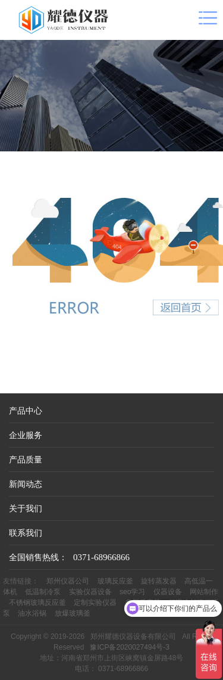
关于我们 (25, 508)
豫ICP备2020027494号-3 (129, 647)
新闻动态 (25, 484)
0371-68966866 (101, 557)
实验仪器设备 (90, 592)
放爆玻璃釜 (72, 613)
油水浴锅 (32, 613)
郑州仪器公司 (67, 581)
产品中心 (25, 410)
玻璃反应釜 (115, 581)
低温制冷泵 (43, 592)
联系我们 (25, 533)
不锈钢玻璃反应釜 (37, 602)
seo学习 (132, 592)
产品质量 (25, 459)
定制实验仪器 (95, 602)
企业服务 (25, 435)
